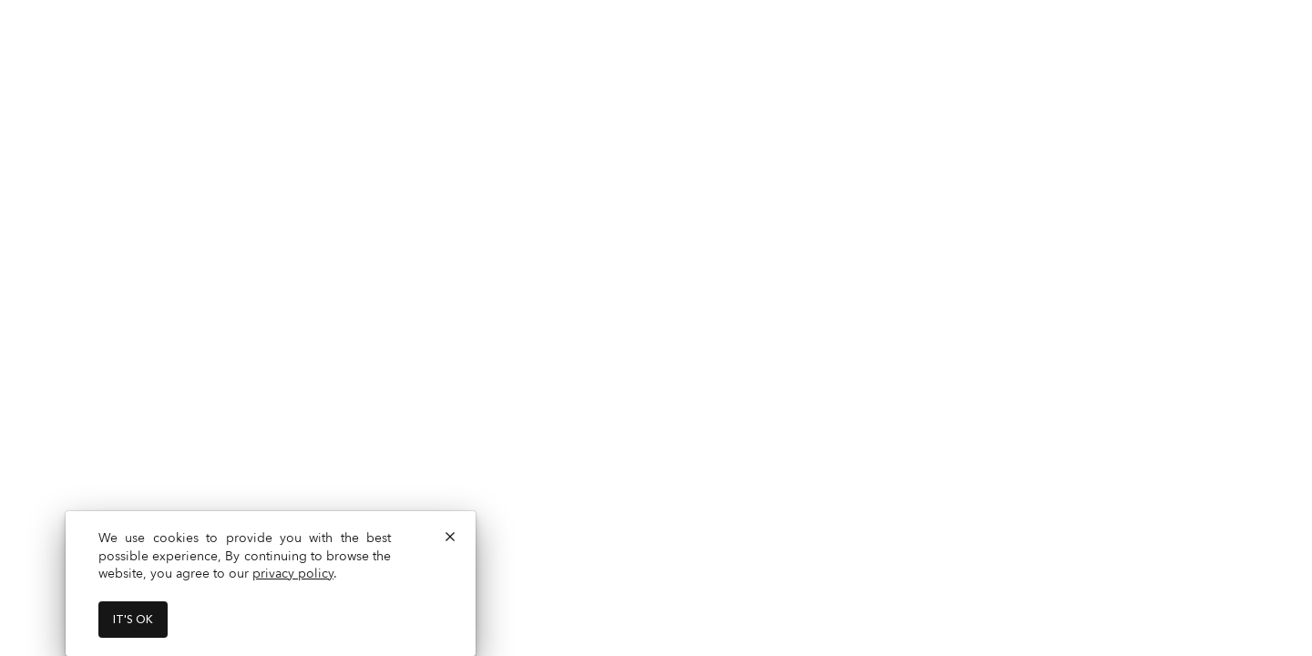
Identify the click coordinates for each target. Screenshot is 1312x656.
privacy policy (292, 573)
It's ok (133, 619)
